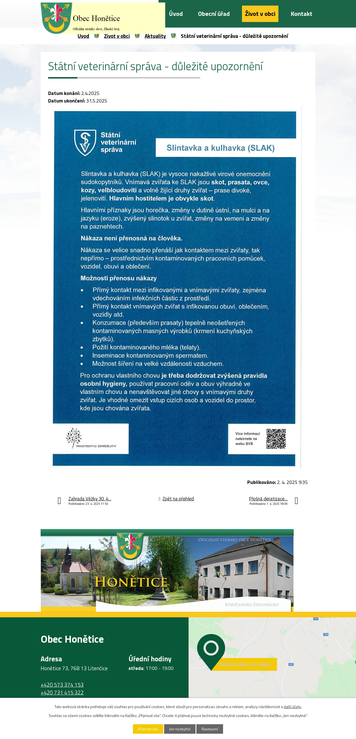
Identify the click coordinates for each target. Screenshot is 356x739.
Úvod (176, 13)
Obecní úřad (214, 13)
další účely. (292, 706)
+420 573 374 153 (62, 685)
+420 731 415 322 (62, 692)
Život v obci (260, 13)
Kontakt (301, 13)
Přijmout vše (146, 729)
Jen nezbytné (180, 729)
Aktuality (155, 36)
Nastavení (212, 729)
